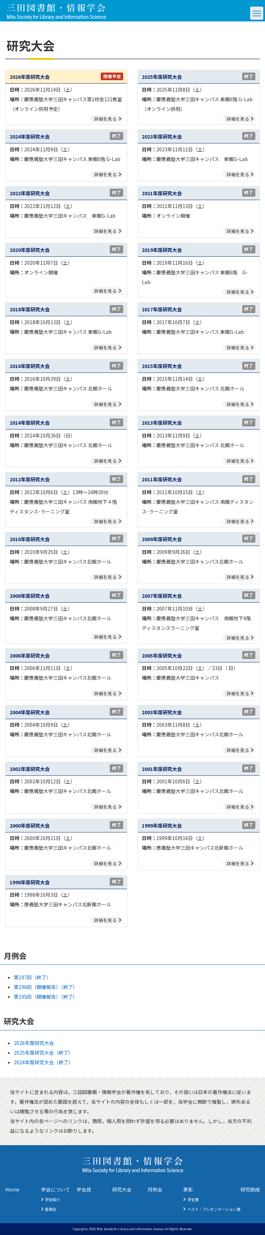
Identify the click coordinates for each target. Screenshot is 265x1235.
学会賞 (193, 1199)
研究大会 (121, 1189)
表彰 (188, 1189)
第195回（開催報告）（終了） (46, 996)
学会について (55, 1189)
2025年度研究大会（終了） (43, 1052)
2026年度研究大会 (34, 1042)
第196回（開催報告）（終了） (46, 986)
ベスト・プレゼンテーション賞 (214, 1209)
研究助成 (250, 1189)
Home (12, 1189)
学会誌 (84, 1189)
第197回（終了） (32, 977)
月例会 (155, 1189)
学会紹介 (52, 1199)
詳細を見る (105, 118)
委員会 (50, 1209)
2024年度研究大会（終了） (43, 1062)
